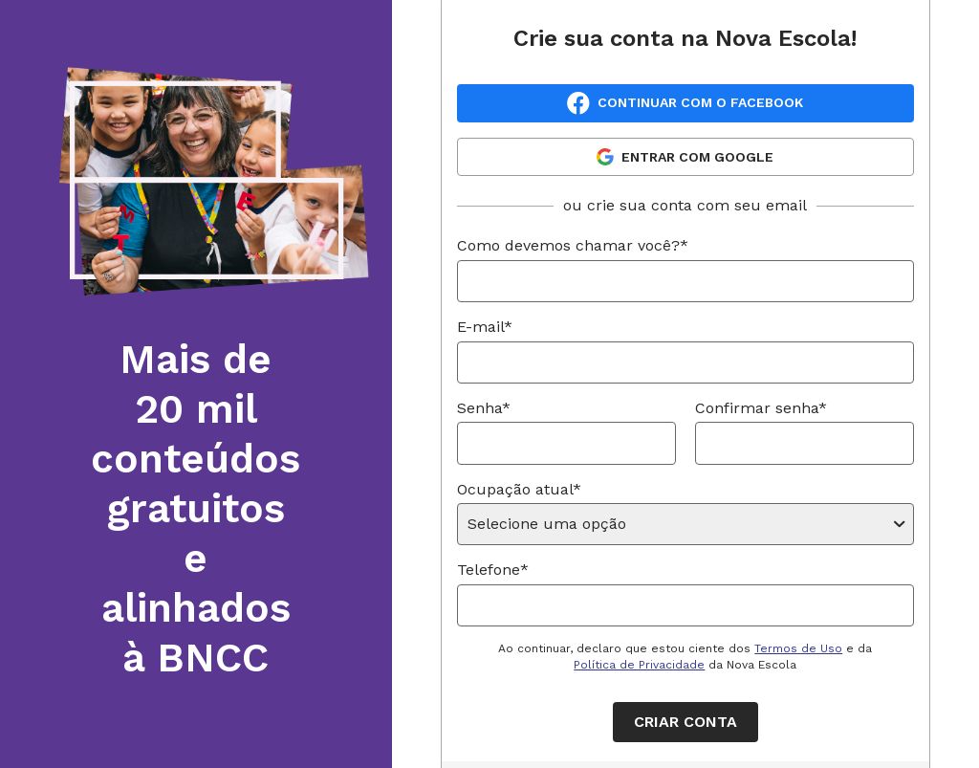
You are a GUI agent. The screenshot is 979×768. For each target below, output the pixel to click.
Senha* (484, 408)
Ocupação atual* (519, 489)
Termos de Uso (798, 648)
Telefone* (493, 569)
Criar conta (685, 722)
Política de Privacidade (639, 664)
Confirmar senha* (761, 408)
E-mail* (484, 327)
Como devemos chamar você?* (572, 245)
